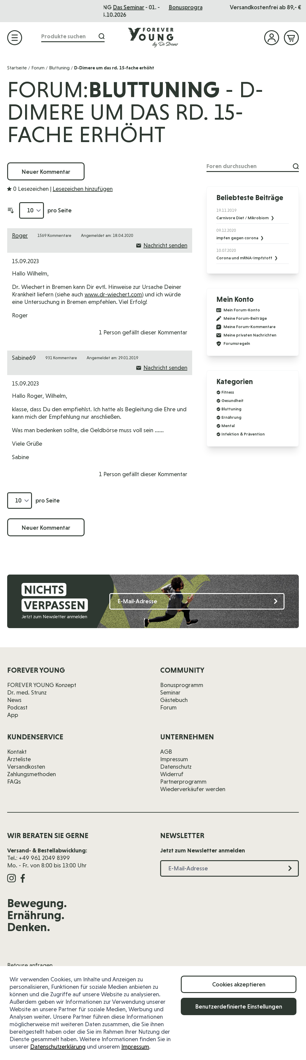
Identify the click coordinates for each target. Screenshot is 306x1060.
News (14, 699)
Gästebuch (174, 699)
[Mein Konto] (271, 37)
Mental (228, 425)
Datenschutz (176, 766)
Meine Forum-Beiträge (241, 318)
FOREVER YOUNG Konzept (41, 685)
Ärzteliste (19, 759)
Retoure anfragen (30, 965)
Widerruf (171, 774)
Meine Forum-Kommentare (246, 327)
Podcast (17, 707)
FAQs (14, 781)
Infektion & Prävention (243, 434)
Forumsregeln (233, 343)
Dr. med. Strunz (27, 692)
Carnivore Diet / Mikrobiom (243, 217)
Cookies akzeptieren (238, 984)
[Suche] (102, 36)
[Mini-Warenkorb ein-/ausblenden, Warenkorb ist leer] (291, 37)
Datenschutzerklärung (57, 1046)
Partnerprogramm (183, 781)
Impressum (135, 1046)
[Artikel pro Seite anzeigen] (31, 210)
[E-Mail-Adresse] (196, 601)
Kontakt (17, 751)
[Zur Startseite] (153, 37)
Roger (20, 235)
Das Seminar (169, 7)
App (12, 714)
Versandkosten (26, 766)
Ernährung (231, 417)
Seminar (170, 692)
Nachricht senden (161, 245)
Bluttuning (59, 68)
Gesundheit (232, 400)
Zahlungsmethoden (31, 774)
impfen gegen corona (237, 237)
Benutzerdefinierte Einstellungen (238, 1006)
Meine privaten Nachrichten (246, 335)
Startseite (17, 68)
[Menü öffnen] (14, 37)
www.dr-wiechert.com (113, 294)
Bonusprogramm (181, 685)
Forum (38, 68)
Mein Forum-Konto (238, 310)
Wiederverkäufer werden (192, 789)
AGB (166, 751)
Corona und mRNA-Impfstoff (244, 257)
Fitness (227, 392)
